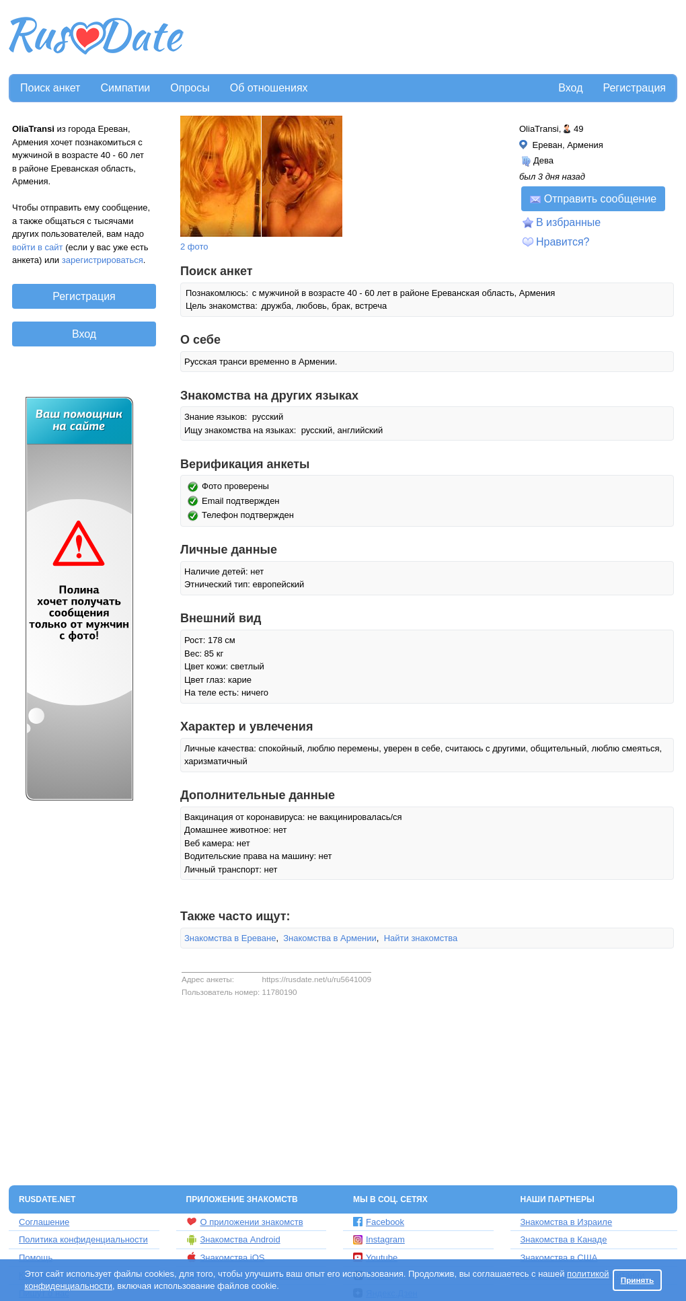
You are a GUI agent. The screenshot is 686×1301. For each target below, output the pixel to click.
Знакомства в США (559, 1258)
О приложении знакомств (244, 1221)
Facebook (378, 1222)
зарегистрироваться (102, 260)
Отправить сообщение (593, 199)
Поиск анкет (50, 88)
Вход (570, 88)
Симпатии (125, 88)
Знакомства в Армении (330, 938)
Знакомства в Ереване (230, 938)
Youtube (375, 1258)
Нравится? (563, 242)
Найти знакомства (421, 938)
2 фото (194, 246)
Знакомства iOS (225, 1257)
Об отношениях (269, 88)
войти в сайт (37, 247)
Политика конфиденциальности (83, 1239)
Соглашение (44, 1222)
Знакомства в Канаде (564, 1239)
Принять (637, 1279)
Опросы (189, 88)
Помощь (35, 1258)
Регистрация (634, 88)
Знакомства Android (233, 1239)
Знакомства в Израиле (567, 1222)
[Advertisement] (432, 37)
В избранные (568, 222)
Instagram (379, 1239)
